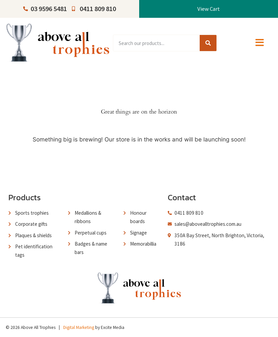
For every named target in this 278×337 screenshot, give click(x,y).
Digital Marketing (78, 327)
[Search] (208, 43)
